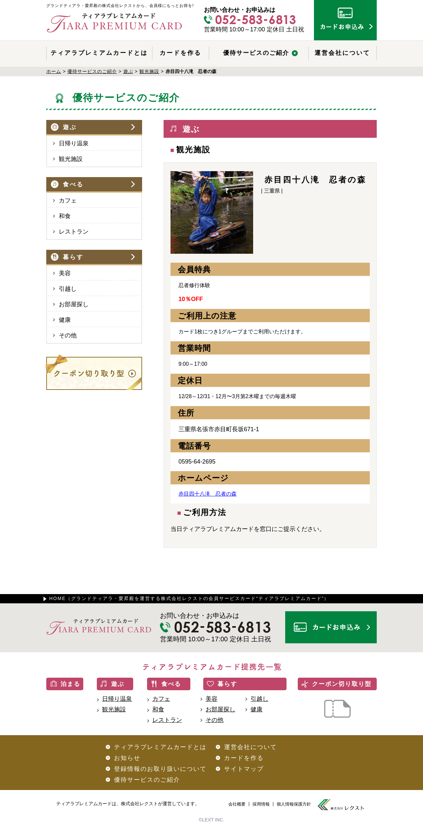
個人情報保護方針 (294, 804)
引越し (68, 288)
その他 (68, 335)
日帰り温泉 (74, 143)
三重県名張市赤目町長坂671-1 (218, 429)
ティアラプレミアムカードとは (99, 53)
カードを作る (180, 53)
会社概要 (237, 804)
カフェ (68, 200)
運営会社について (342, 53)
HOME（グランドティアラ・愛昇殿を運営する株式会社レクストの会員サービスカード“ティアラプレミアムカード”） (189, 598)
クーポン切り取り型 (341, 684)
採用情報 (261, 804)
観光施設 (71, 159)
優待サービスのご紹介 (256, 53)
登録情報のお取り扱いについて (160, 769)
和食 (65, 216)
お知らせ (127, 758)
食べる (73, 184)
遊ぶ (70, 127)
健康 (65, 320)
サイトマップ (244, 769)
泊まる (70, 684)
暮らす (73, 257)
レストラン (74, 231)
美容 (65, 273)
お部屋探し (74, 304)
